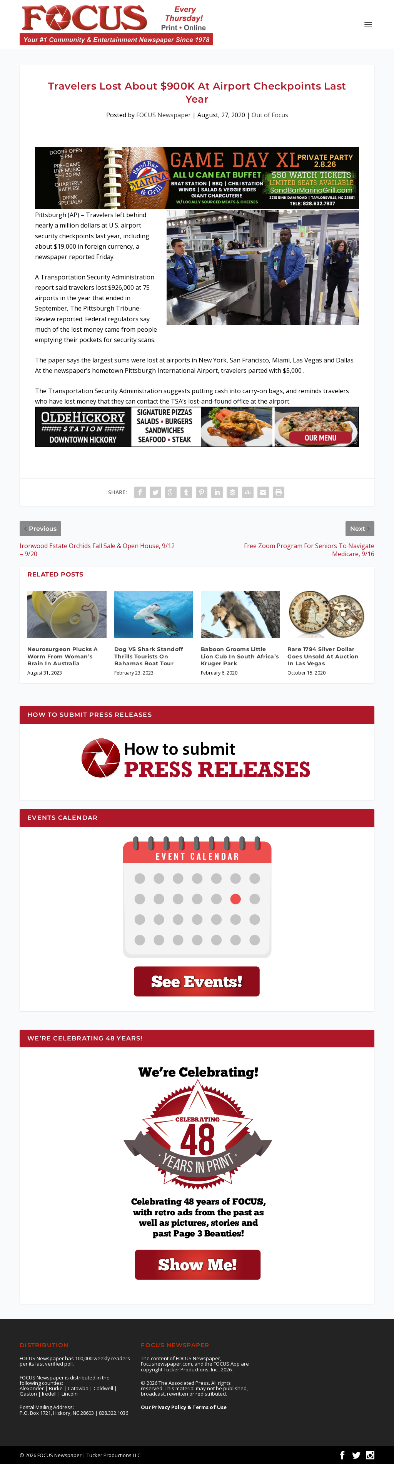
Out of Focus (270, 115)
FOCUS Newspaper (163, 115)
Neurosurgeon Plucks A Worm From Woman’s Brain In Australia (62, 656)
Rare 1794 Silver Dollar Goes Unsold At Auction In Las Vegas (323, 656)
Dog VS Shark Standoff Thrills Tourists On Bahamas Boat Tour (148, 656)
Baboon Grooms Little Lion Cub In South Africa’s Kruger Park (240, 656)
